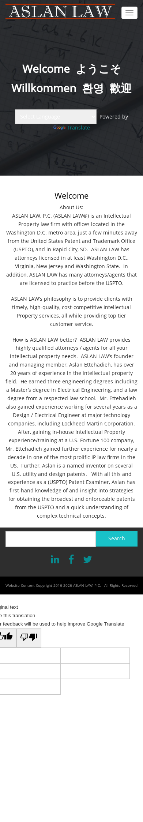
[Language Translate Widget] (56, 116)
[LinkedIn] (55, 560)
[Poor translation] (28, 638)
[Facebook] (71, 560)
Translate (71, 127)
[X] (87, 560)
